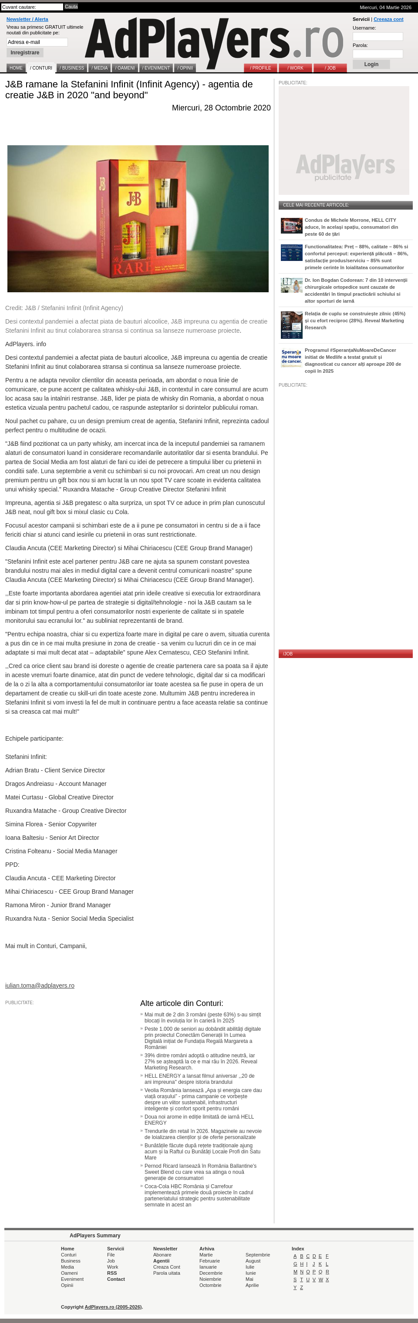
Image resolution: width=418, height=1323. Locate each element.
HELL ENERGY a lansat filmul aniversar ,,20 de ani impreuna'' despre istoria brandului (200, 1079)
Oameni (69, 1273)
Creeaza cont (388, 19)
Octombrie (210, 1285)
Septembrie (258, 1254)
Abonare (162, 1254)
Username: (364, 27)
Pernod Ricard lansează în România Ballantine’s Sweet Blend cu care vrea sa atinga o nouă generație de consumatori (200, 1172)
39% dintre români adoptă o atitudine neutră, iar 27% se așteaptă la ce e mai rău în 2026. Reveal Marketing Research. (201, 1061)
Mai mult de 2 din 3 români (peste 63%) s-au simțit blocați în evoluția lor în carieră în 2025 (203, 1018)
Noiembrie (210, 1279)
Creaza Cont (166, 1267)
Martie (206, 1254)
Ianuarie (208, 1267)
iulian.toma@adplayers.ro (39, 985)
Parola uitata (166, 1273)
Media (67, 1267)
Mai (249, 1279)
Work (112, 1267)
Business (71, 1260)
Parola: (360, 45)
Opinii (67, 1285)
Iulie (250, 1267)
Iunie (251, 1273)
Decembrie (210, 1273)
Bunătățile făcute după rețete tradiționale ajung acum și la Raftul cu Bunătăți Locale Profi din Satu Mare (202, 1152)
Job (111, 1260)
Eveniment (72, 1279)
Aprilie (252, 1285)
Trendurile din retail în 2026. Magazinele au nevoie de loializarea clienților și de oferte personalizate (203, 1134)
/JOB (288, 653)
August (253, 1260)
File (111, 1254)
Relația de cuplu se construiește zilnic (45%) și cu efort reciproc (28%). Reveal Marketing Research (355, 320)
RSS (112, 1273)
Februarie (209, 1260)
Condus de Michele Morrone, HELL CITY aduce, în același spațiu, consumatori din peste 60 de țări (351, 227)
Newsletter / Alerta (27, 19)
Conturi (68, 1254)
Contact (116, 1279)
